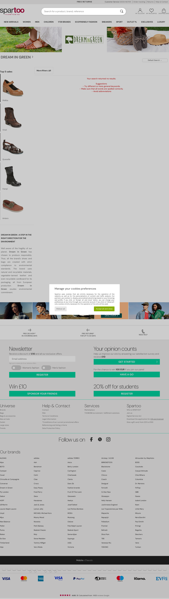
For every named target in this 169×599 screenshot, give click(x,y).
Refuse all (60, 309)
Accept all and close (104, 309)
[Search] (121, 11)
